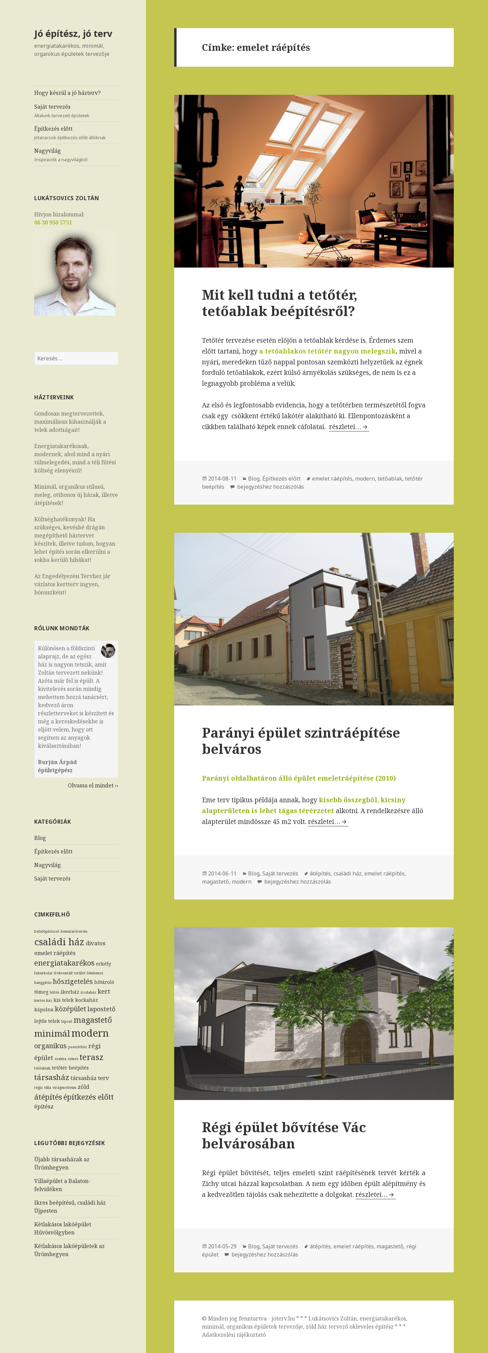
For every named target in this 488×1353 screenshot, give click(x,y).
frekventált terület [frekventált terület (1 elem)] (69, 973)
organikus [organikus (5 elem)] (50, 1045)
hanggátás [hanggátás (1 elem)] (43, 982)
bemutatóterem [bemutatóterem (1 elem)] (74, 931)
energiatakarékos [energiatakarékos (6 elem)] (64, 963)
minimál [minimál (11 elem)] (52, 1033)
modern (365, 478)
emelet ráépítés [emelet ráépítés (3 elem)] (55, 953)
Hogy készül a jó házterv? (67, 93)
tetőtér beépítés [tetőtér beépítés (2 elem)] (70, 1067)
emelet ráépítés (332, 478)
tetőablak (390, 478)
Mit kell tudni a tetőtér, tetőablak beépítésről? (280, 303)
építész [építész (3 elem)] (44, 1106)
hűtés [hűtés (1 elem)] (54, 992)
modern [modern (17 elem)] (90, 1033)
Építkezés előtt (76, 133)
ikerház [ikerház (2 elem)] (70, 992)
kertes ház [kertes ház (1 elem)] (43, 1000)
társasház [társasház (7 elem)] (51, 1077)
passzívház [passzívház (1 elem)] (77, 1046)
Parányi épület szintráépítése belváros (301, 740)
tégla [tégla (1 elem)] (38, 1087)
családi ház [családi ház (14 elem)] (59, 941)
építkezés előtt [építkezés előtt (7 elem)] (88, 1097)
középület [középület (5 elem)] (70, 1008)
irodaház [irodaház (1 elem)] (88, 992)
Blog (40, 838)
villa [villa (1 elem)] (47, 1087)
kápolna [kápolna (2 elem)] (44, 1009)
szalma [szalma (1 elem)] (60, 1058)
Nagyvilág (76, 155)
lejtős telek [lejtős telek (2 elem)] (47, 1021)
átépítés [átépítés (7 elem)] (48, 1097)
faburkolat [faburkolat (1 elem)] (43, 973)
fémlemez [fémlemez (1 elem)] (95, 973)
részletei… (349, 426)
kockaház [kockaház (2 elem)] (86, 1000)
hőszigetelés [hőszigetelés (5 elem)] (73, 981)
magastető (215, 881)
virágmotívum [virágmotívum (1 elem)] (64, 1087)
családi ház (347, 873)
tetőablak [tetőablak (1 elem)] (42, 1068)
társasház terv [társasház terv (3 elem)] (89, 1078)
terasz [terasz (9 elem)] (92, 1056)
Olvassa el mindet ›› (93, 785)
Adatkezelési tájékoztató (234, 1334)
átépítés (320, 873)
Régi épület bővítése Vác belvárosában (284, 1135)
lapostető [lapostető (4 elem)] (101, 1009)
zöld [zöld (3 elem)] (83, 1087)
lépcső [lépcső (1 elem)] (66, 1021)
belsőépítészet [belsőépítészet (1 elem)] (46, 931)
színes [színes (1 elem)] (73, 1058)
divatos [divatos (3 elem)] (95, 943)
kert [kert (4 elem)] (104, 991)
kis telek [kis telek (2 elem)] (64, 1000)
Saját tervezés (76, 111)
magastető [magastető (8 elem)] (93, 1019)
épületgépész (55, 770)
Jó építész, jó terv (73, 33)
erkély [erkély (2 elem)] (103, 963)
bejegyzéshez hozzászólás (270, 486)
